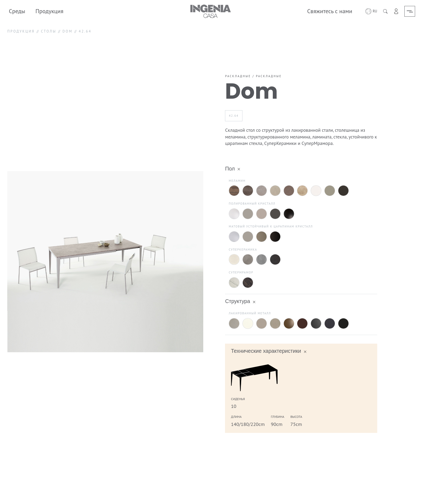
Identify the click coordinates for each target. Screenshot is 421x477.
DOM (68, 31)
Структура (237, 301)
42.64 (234, 116)
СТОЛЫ (48, 31)
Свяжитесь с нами (329, 11)
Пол (230, 168)
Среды (17, 11)
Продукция (49, 11)
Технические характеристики (266, 351)
